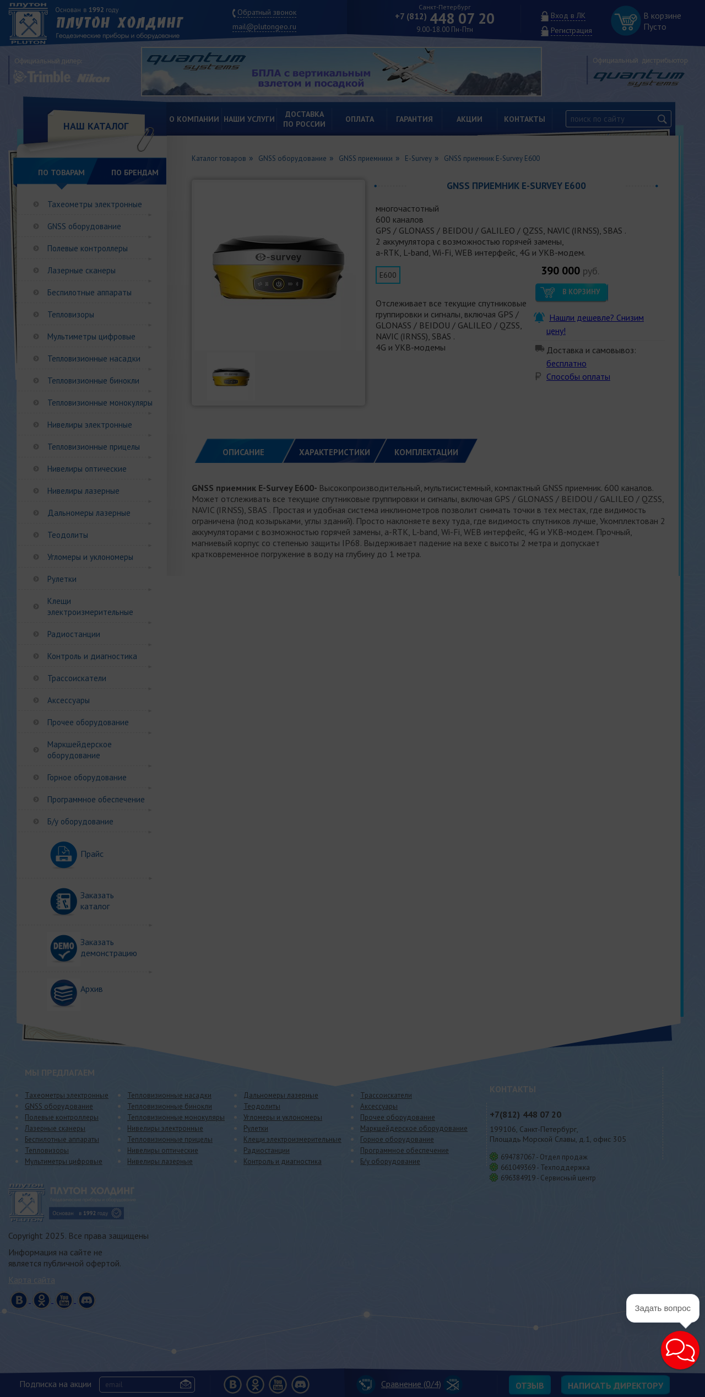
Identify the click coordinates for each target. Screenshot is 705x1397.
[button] (653, 1370)
